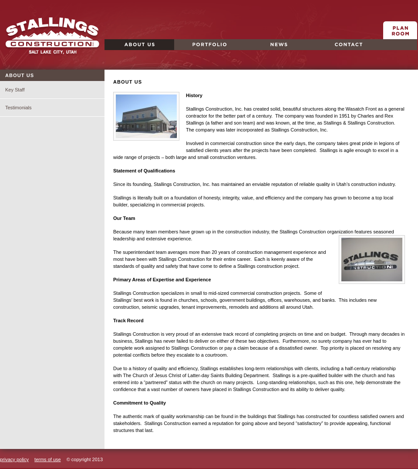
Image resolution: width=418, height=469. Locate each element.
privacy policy (14, 459)
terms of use (47, 459)
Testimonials (18, 107)
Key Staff (14, 89)
